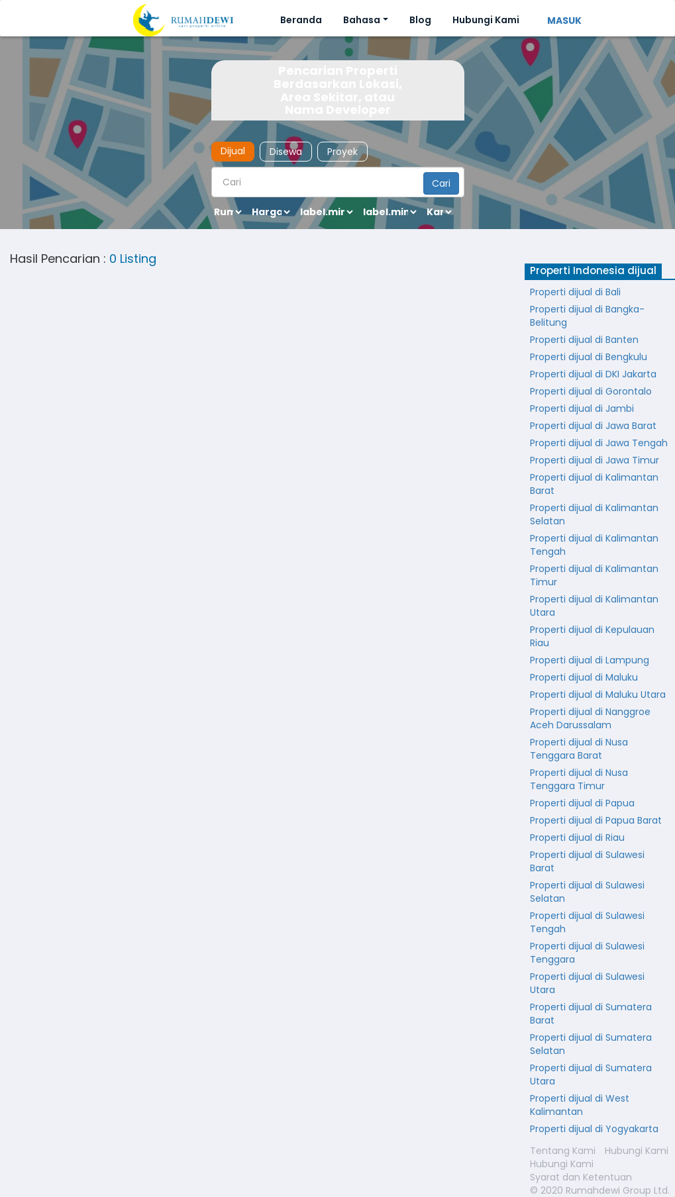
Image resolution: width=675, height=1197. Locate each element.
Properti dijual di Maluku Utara (598, 694)
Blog (420, 19)
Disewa (286, 151)
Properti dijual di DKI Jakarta (593, 374)
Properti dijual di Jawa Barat (593, 425)
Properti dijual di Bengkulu (588, 356)
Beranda (301, 19)
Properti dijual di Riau (577, 837)
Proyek (342, 151)
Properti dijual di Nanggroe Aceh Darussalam (590, 718)
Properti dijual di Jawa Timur (594, 460)
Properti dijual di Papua (582, 803)
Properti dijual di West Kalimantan (579, 1105)
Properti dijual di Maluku (584, 677)
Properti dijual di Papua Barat (596, 820)
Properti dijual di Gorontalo (591, 391)
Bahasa (361, 19)
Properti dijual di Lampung (589, 660)
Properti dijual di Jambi (582, 408)
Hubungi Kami (485, 19)
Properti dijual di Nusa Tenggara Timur (579, 779)
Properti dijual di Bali (575, 292)
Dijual (233, 151)
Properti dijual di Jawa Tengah (599, 443)
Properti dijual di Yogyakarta (594, 1128)
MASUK (564, 20)
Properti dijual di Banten (584, 339)
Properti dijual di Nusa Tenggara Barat (579, 749)
